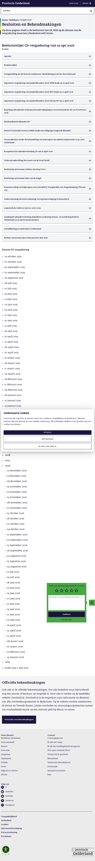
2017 (7, 460)
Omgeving (5, 754)
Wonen (4, 775)
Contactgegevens (55, 738)
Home (5, 20)
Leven (3, 766)
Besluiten (13, 20)
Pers (49, 775)
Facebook (9, 800)
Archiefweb (6, 820)
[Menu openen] (87, 3)
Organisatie (6, 758)
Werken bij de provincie (58, 754)
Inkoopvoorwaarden (56, 771)
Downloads (52, 766)
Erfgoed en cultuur (9, 771)
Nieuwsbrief (53, 758)
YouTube (9, 796)
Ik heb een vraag (55, 742)
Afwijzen (47, 432)
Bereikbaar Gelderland (10, 738)
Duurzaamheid (7, 742)
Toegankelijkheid (9, 816)
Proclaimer (6, 836)
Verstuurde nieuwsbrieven (59, 762)
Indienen (66, 614)
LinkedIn (9, 792)
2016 (7, 466)
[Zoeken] (91, 11)
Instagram (10, 805)
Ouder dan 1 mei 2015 (16, 668)
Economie (5, 750)
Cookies (4, 824)
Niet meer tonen (66, 619)
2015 (7, 662)
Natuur (4, 746)
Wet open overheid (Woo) (59, 750)
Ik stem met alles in (47, 446)
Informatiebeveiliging (11, 828)
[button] (47, 56)
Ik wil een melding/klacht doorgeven (64, 746)
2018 (7, 455)
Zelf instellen (47, 439)
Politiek (4, 762)
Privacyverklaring (9, 832)
